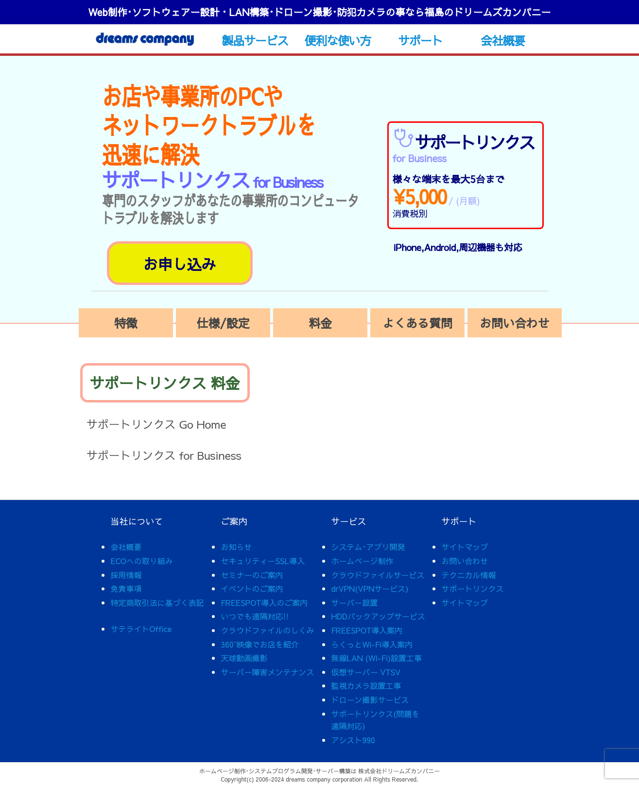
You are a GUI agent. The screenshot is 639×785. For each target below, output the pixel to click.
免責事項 (126, 588)
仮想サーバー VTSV (366, 672)
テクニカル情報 (469, 574)
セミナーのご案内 (252, 574)
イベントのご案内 (252, 588)
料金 (320, 323)
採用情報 (126, 574)
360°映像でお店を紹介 (260, 644)
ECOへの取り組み (142, 560)
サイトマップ (465, 546)
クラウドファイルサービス (378, 574)
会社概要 (503, 40)
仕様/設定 (222, 323)
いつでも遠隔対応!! (255, 616)
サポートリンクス (473, 588)
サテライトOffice (141, 628)
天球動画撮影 (244, 657)
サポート (420, 40)
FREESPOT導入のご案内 (264, 602)
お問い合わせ (515, 323)
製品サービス (255, 40)
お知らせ (236, 546)
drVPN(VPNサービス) (370, 588)
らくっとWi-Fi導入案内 (372, 644)
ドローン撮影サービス (370, 699)
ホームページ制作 (362, 560)
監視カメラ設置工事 (366, 685)
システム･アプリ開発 (368, 546)
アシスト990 (353, 740)
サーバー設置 (354, 602)
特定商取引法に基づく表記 (157, 602)
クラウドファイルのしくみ (267, 630)
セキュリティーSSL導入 (263, 560)
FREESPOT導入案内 (367, 630)
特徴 (126, 323)
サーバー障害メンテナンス (267, 672)
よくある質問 (417, 323)
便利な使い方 (337, 40)
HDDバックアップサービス (378, 616)
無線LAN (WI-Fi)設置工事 (376, 657)
